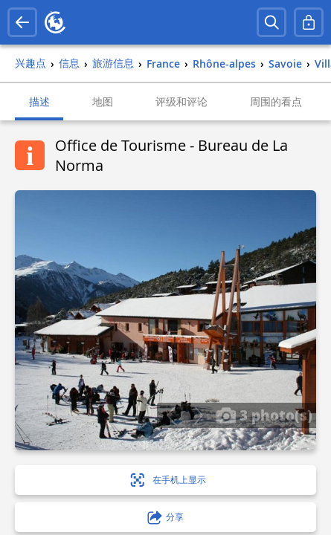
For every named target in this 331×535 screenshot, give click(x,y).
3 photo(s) (264, 414)
